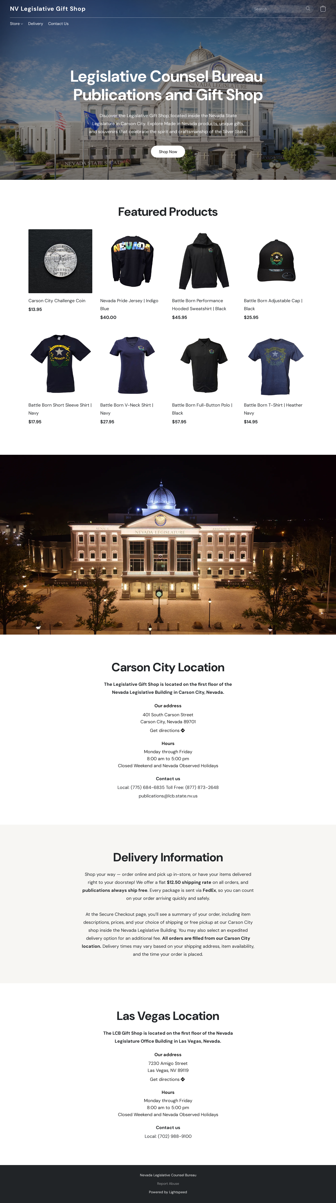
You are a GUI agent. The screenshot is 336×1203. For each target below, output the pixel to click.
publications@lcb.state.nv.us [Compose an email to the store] (168, 796)
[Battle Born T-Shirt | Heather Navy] (276, 381)
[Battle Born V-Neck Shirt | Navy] (132, 381)
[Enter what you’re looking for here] (282, 9)
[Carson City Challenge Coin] (60, 277)
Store (16, 23)
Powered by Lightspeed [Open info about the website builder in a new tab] (168, 1192)
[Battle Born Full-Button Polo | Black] (204, 381)
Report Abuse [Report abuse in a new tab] (168, 1183)
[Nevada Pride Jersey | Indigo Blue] (132, 277)
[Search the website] (308, 8)
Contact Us (58, 23)
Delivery (35, 23)
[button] (48, 8)
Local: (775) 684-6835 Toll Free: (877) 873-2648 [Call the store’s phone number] (168, 787)
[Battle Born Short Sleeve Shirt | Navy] (60, 381)
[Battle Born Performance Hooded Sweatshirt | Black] (204, 277)
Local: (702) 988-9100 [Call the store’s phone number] (168, 1136)
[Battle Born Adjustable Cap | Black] (276, 277)
